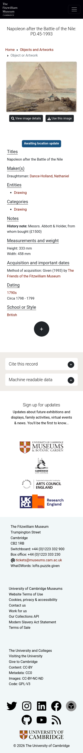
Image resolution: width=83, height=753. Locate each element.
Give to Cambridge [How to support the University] (23, 662)
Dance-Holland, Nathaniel (49, 176)
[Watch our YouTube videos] (42, 720)
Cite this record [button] (23, 364)
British (12, 315)
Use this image (60, 118)
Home (10, 50)
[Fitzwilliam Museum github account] (27, 720)
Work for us (18, 611)
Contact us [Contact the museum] (17, 605)
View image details (26, 118)
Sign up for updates (41, 405)
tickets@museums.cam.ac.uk (39, 560)
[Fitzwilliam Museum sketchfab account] (71, 706)
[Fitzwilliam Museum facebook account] (42, 706)
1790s (12, 293)
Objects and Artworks (36, 50)
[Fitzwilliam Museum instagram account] (27, 706)
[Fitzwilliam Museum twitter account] (12, 706)
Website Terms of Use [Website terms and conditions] (26, 594)
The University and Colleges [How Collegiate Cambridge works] (30, 651)
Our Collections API (24, 616)
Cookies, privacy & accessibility (33, 600)
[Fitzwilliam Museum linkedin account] (56, 706)
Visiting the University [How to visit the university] (25, 656)
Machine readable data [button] (30, 379)
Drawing (20, 193)
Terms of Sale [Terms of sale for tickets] (19, 628)
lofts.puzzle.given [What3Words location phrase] (46, 566)
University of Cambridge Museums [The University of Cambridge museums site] (36, 589)
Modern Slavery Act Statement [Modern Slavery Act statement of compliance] (32, 622)
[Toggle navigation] (74, 9)
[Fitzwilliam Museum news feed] (56, 720)
